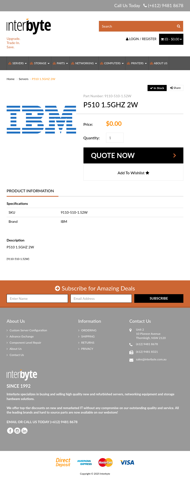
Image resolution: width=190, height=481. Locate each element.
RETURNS (86, 342)
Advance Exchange (20, 336)
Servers (17, 63)
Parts (60, 63)
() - (171, 39)
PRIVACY (85, 349)
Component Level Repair (24, 342)
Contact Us (15, 355)
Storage (39, 63)
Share (175, 88)
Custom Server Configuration (27, 330)
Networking (84, 63)
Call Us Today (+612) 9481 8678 (148, 5)
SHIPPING (86, 336)
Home (10, 79)
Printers (137, 63)
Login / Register (141, 39)
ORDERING (87, 330)
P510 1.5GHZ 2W (43, 79)
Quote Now (113, 155)
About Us (158, 63)
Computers (112, 63)
